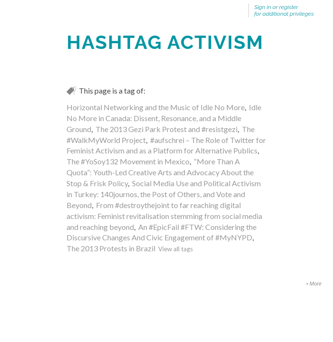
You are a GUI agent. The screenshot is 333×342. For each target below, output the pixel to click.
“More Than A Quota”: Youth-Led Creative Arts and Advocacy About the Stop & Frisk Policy (160, 172)
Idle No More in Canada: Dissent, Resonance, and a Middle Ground (164, 118)
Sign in (262, 7)
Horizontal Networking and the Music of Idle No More (156, 107)
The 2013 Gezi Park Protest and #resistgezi (166, 128)
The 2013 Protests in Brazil (111, 248)
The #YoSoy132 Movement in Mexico (128, 161)
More (316, 283)
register (288, 7)
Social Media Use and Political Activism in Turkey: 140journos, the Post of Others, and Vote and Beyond (164, 194)
